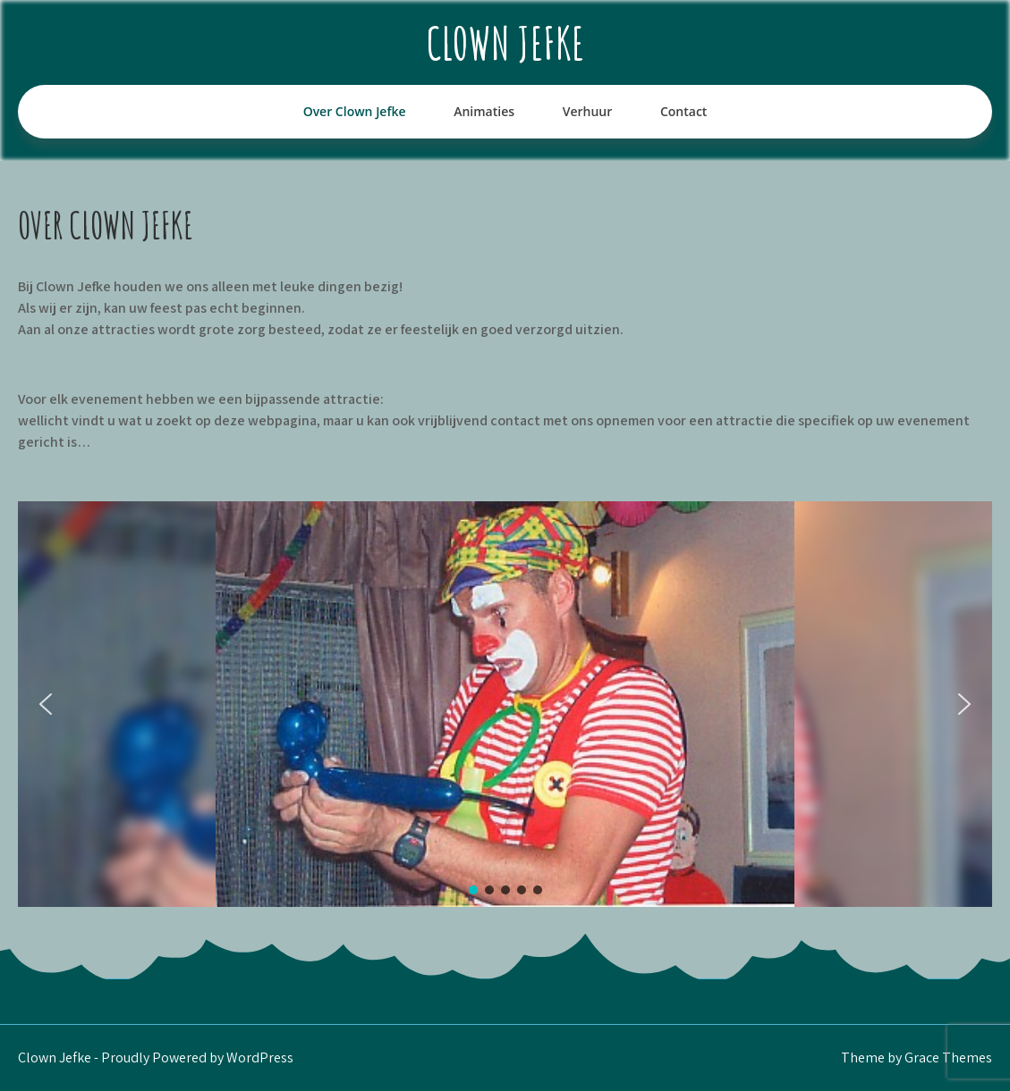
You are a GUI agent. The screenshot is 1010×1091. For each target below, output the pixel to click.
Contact (683, 111)
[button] (45, 704)
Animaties (484, 111)
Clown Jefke (505, 42)
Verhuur (588, 111)
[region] (505, 704)
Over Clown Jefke (354, 111)
